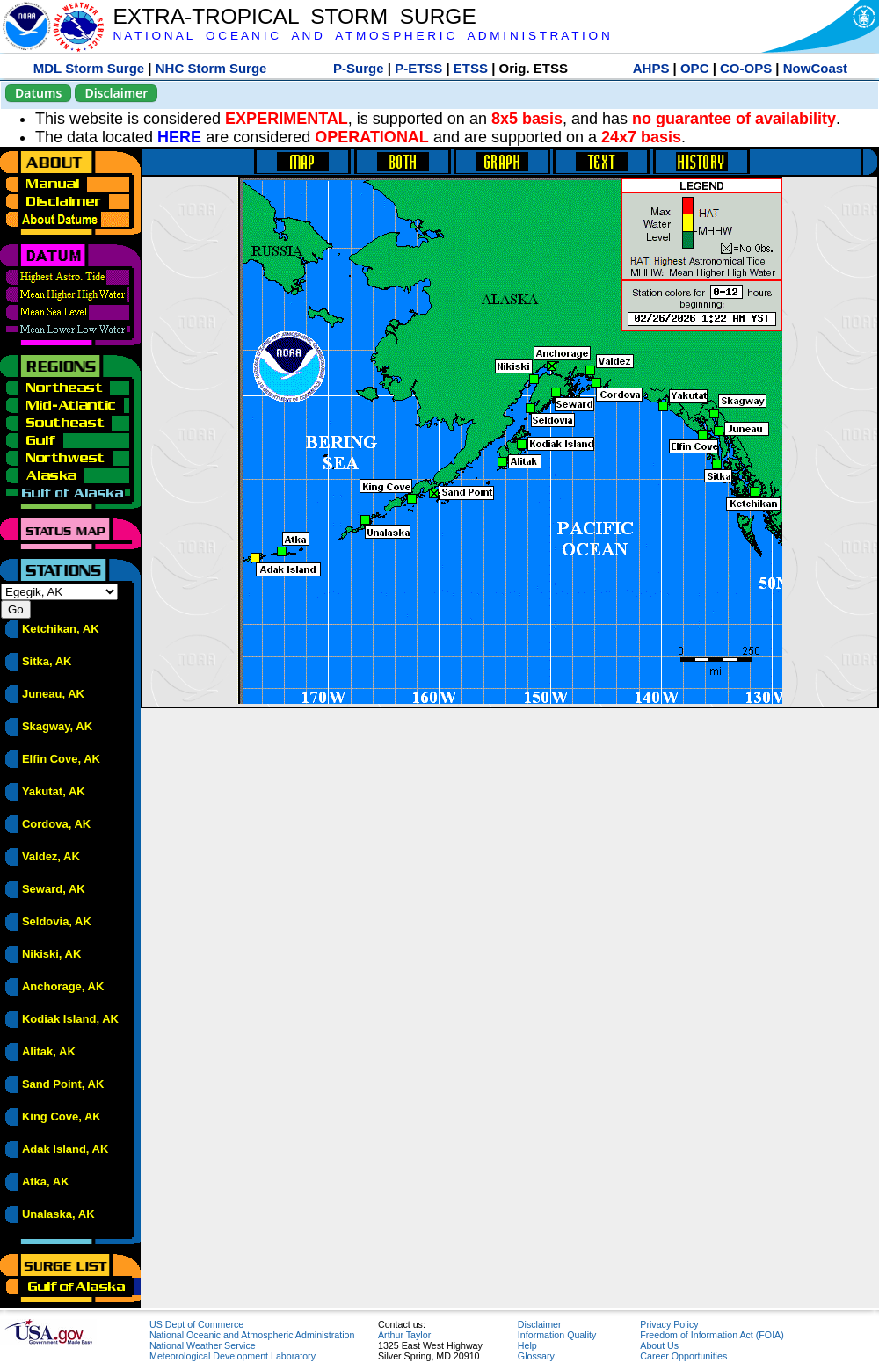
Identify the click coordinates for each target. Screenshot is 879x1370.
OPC (694, 68)
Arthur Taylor (404, 1335)
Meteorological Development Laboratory (232, 1356)
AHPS (651, 68)
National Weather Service (202, 1345)
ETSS (471, 68)
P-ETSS (418, 68)
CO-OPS (746, 68)
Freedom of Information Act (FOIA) (711, 1335)
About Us (659, 1345)
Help (527, 1345)
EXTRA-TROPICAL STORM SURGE (294, 16)
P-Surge (358, 68)
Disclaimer (116, 92)
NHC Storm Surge (211, 68)
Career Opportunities (683, 1356)
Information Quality (557, 1335)
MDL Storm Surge (88, 68)
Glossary (536, 1356)
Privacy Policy (669, 1324)
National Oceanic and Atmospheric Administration (251, 1335)
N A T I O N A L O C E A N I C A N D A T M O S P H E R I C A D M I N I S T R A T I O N (361, 35)
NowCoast (815, 68)
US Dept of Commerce (196, 1324)
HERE (179, 137)
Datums (38, 92)
